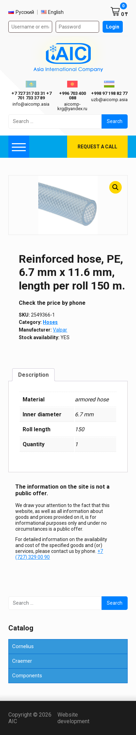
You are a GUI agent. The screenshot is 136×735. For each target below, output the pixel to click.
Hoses (50, 322)
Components (27, 675)
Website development (84, 718)
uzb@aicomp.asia (109, 99)
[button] (115, 187)
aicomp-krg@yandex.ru (72, 106)
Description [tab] (33, 374)
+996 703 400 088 (72, 95)
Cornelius (23, 646)
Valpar (60, 330)
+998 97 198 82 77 (109, 93)
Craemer (22, 661)
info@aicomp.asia (31, 104)
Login (112, 27)
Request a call (97, 146)
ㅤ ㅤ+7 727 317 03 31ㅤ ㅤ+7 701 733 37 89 (30, 95)
